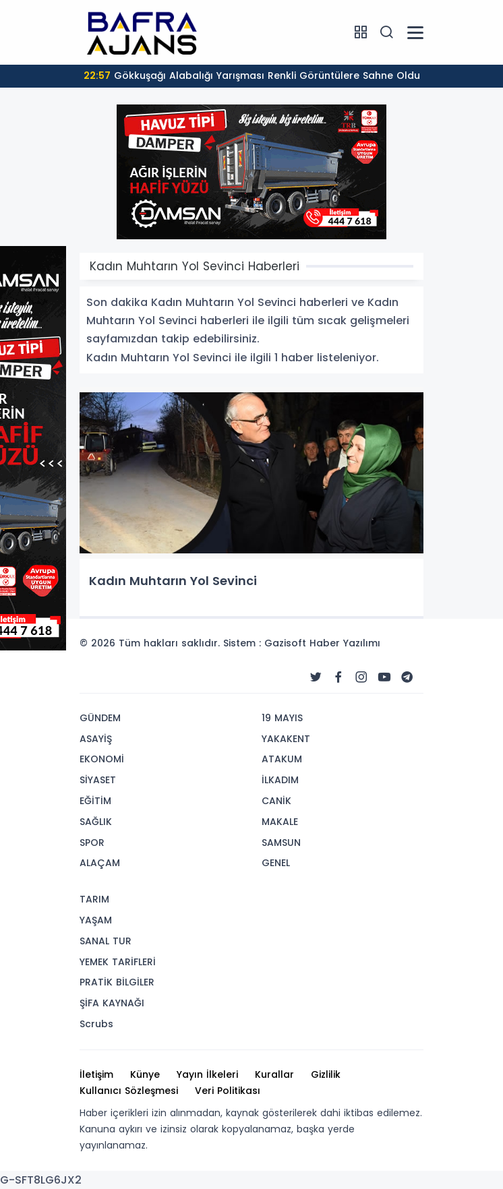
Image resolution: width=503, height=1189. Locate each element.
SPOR (92, 842)
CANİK (276, 800)
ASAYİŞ (96, 738)
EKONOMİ (102, 759)
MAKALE (280, 821)
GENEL (276, 863)
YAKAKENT (286, 738)
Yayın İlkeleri (207, 1074)
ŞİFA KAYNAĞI (112, 1003)
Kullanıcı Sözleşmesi (129, 1090)
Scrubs (96, 1024)
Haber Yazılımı (344, 643)
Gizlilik (326, 1074)
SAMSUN (281, 842)
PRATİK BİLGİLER (117, 982)
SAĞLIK (96, 821)
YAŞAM (96, 920)
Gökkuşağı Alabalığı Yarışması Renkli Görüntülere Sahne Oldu (252, 75)
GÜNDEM (100, 718)
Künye (145, 1074)
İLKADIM (280, 780)
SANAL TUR (105, 941)
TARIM (94, 899)
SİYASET (98, 780)
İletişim (96, 1074)
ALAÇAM (100, 863)
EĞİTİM (95, 800)
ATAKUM (282, 759)
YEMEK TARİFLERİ (118, 962)
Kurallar (274, 1074)
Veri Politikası (227, 1090)
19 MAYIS (282, 718)
